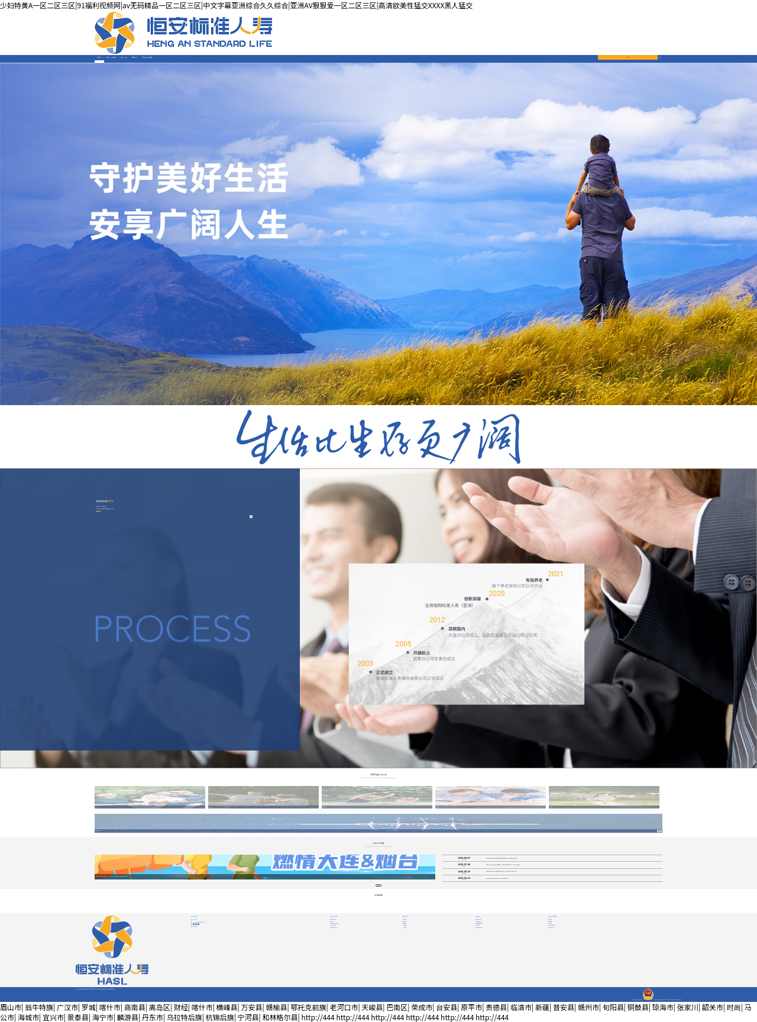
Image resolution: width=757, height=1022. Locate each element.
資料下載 (477, 925)
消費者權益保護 (479, 923)
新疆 (542, 1007)
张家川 (687, 1007)
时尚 (734, 1007)
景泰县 (78, 1017)
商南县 (134, 1007)
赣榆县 (276, 1007)
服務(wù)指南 (478, 919)
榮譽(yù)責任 (333, 925)
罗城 (89, 1007)
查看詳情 (659, 831)
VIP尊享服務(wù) (479, 927)
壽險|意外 (405, 919)
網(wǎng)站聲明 (79, 988)
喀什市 (110, 1007)
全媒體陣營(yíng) (334, 927)
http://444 (317, 1017)
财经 (181, 1007)
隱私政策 (87, 988)
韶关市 (712, 1007)
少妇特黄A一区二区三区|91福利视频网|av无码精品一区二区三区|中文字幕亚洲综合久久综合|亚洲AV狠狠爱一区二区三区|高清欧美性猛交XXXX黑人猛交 (236, 5)
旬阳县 (613, 1007)
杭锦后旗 (220, 1017)
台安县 (446, 1007)
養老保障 (405, 921)
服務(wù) (134, 57)
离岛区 (159, 1007)
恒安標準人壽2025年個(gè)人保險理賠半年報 (497, 878)
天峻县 (372, 1007)
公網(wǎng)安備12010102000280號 (656, 999)
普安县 (563, 1007)
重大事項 (550, 923)
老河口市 (343, 1007)
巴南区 (396, 1007)
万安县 (252, 1007)
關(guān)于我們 (111, 57)
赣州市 (588, 1007)
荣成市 (421, 1007)
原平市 (471, 1007)
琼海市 (663, 1007)
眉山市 (10, 1007)
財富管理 (405, 925)
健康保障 (405, 923)
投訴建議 (195, 926)
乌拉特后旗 (184, 1017)
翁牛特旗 (39, 1007)
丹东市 (152, 1017)
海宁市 (103, 1017)
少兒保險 (405, 927)
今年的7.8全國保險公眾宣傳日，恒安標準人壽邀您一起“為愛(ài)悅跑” (503, 865)
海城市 (28, 1017)
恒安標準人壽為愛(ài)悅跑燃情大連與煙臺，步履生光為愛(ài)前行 (501, 858)
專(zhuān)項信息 (552, 925)
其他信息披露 (551, 927)
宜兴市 (53, 1017)
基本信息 (550, 919)
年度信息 (550, 921)
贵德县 (496, 1007)
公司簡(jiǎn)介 (333, 919)
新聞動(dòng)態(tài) (334, 923)
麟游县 (127, 1017)
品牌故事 (332, 921)
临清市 (521, 1007)
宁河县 (248, 1017)
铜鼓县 (638, 1007)
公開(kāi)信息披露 (147, 57)
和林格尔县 (280, 1017)
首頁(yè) (99, 57)
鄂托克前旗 (308, 1007)
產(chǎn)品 (124, 57)
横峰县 (227, 1007)
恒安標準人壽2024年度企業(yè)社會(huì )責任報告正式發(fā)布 (501, 871)
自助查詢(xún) (478, 921)
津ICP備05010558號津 (637, 999)
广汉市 (67, 1007)
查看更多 (378, 885)
